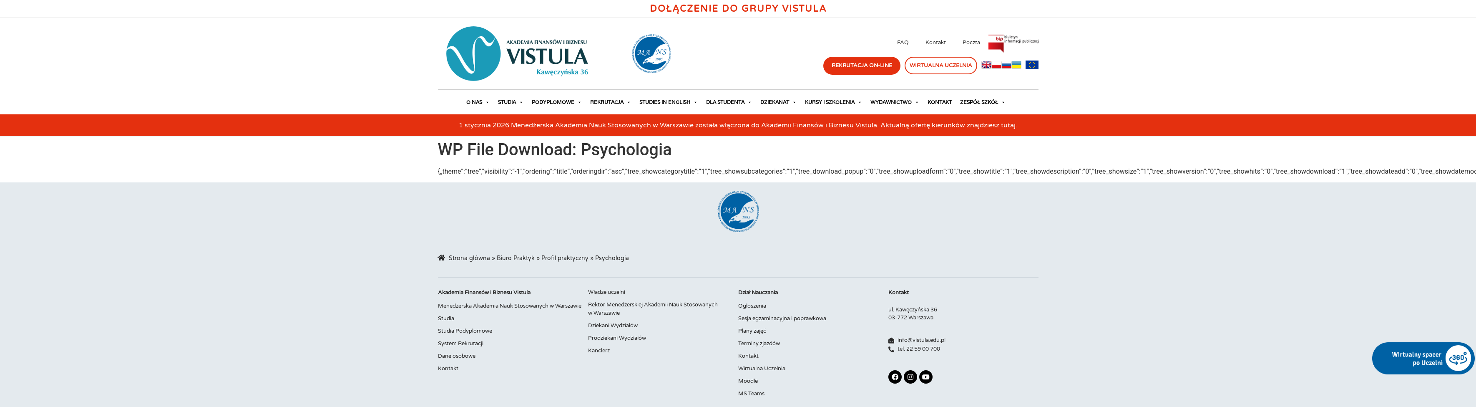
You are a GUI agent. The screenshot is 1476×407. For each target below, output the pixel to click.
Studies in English (668, 102)
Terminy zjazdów (759, 343)
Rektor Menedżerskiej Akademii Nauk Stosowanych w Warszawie (653, 308)
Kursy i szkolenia (833, 102)
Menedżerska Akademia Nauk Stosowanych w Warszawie (509, 306)
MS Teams (751, 393)
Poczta (971, 42)
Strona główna (469, 258)
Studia (510, 102)
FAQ (903, 42)
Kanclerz (599, 350)
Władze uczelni (606, 292)
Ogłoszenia (752, 306)
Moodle (748, 381)
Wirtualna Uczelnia (761, 368)
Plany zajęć (752, 331)
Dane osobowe (456, 356)
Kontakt (935, 42)
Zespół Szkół (983, 102)
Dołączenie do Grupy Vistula (738, 8)
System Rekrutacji (460, 343)
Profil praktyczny (564, 258)
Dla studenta (729, 102)
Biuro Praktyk (516, 258)
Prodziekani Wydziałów (617, 338)
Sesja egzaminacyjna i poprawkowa (782, 318)
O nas (478, 102)
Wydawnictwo (894, 102)
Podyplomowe (557, 102)
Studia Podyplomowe (465, 331)
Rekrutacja (610, 102)
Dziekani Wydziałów (613, 325)
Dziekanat (778, 102)
